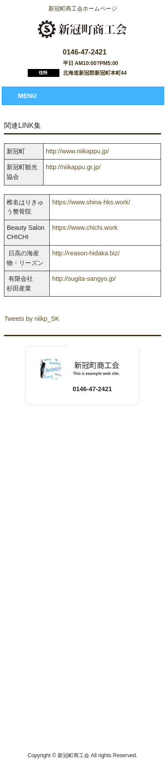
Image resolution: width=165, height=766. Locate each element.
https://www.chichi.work (84, 227)
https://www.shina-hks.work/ (91, 202)
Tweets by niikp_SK (31, 318)
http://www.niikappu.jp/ (77, 151)
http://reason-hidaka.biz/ (86, 253)
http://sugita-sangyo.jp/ (84, 278)
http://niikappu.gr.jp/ (73, 167)
